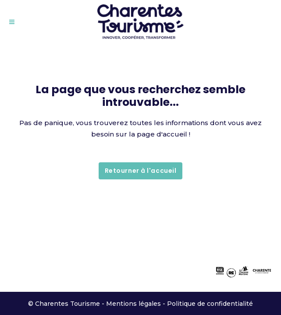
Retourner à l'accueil (141, 170)
